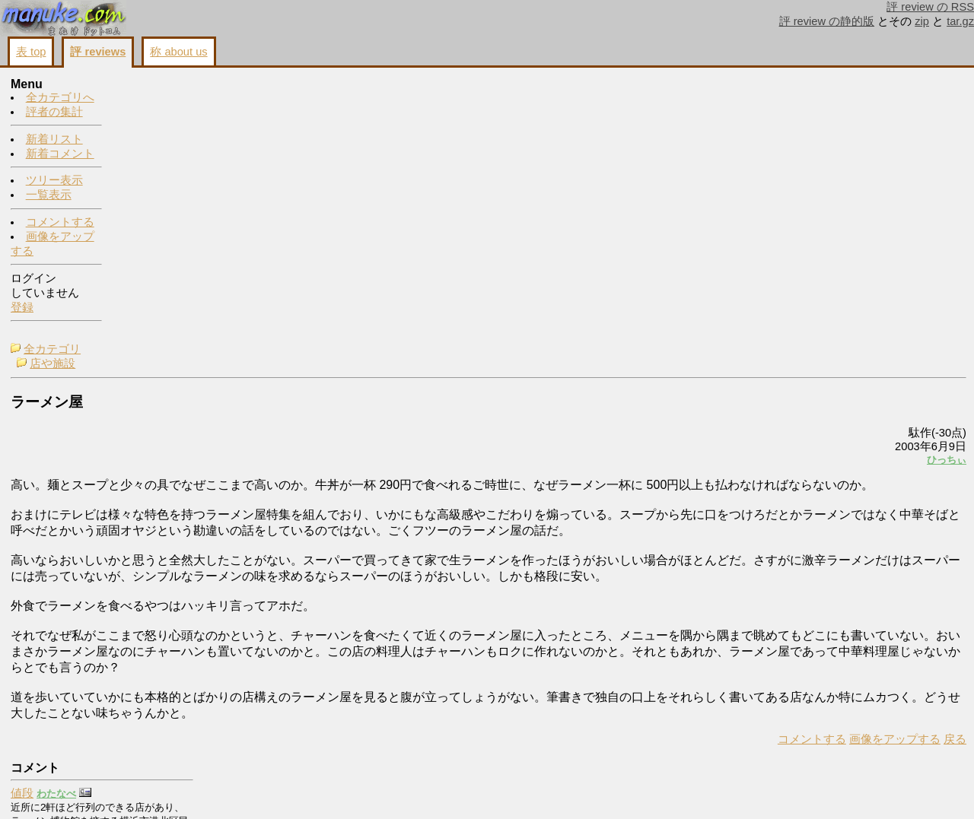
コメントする (60, 223)
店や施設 (159, 100)
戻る (764, 539)
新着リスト (54, 140)
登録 (22, 308)
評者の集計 (54, 112)
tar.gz (960, 21)
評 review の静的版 (827, 21)
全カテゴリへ (60, 98)
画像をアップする (704, 539)
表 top (31, 52)
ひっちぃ (756, 196)
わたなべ (837, 111)
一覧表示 (49, 195)
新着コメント (60, 154)
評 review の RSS (930, 7)
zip (922, 21)
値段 (802, 111)
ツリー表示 (54, 181)
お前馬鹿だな (825, 651)
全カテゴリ (158, 85)
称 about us (178, 52)
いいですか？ (825, 363)
